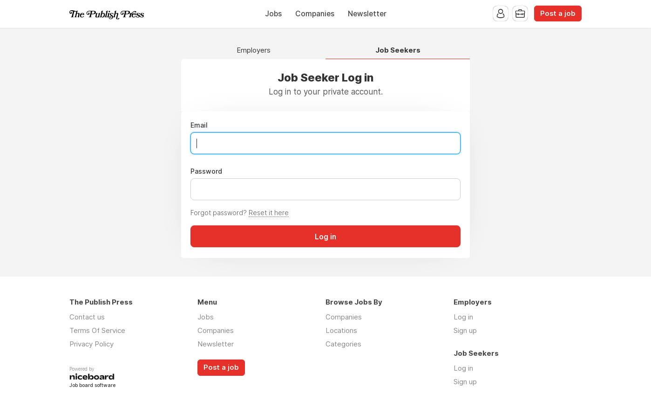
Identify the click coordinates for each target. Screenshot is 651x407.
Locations (341, 330)
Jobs (273, 13)
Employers (254, 50)
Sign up (465, 330)
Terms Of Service (97, 330)
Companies (314, 13)
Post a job (558, 13)
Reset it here (269, 213)
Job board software (92, 385)
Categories (343, 343)
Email (199, 125)
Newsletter (367, 13)
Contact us (87, 316)
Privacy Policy (91, 343)
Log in (463, 316)
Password (206, 171)
